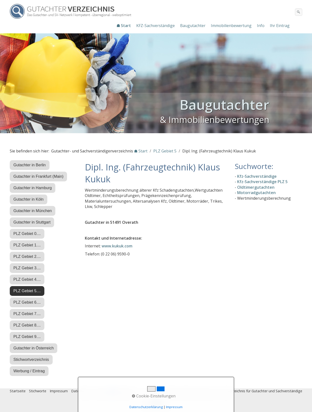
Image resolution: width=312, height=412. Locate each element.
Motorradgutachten (256, 192)
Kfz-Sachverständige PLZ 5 (262, 181)
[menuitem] (124, 25)
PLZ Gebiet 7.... (27, 314)
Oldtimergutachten (255, 187)
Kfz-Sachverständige (257, 176)
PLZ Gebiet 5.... (27, 291)
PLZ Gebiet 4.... (27, 279)
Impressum (59, 391)
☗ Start (124, 25)
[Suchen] (298, 12)
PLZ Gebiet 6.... (27, 302)
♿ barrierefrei (121, 391)
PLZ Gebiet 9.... (27, 337)
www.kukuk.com (117, 246)
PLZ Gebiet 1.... (27, 245)
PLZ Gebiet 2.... (27, 256)
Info (260, 25)
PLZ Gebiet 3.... (27, 268)
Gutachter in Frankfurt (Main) (38, 176)
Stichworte (37, 391)
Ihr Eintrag (280, 25)
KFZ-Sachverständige (155, 25)
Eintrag (101, 391)
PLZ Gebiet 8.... (27, 325)
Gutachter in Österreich (33, 348)
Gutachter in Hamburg (32, 188)
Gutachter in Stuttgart (31, 222)
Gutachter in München (32, 211)
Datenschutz (81, 391)
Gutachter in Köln (28, 199)
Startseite (18, 391)
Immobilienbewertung (231, 25)
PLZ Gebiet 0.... (27, 234)
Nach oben (156, 404)
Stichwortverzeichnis (31, 359)
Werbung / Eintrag (29, 371)
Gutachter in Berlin (29, 165)
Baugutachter (192, 25)
